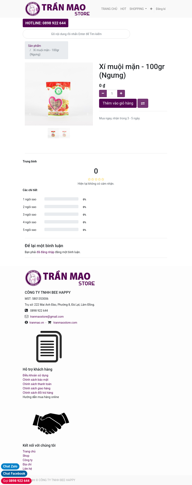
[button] (151, 9)
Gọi (16, 481)
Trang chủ (29, 451)
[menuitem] (109, 9)
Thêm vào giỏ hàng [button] (118, 103)
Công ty (27, 460)
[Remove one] (103, 93)
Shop (26, 455)
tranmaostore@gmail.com (47, 316)
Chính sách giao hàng (36, 388)
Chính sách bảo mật (35, 379)
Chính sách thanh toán (37, 384)
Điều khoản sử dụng (35, 375)
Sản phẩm (34, 45)
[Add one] (121, 93)
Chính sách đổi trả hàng (38, 392)
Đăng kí (161, 9)
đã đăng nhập (45, 252)
